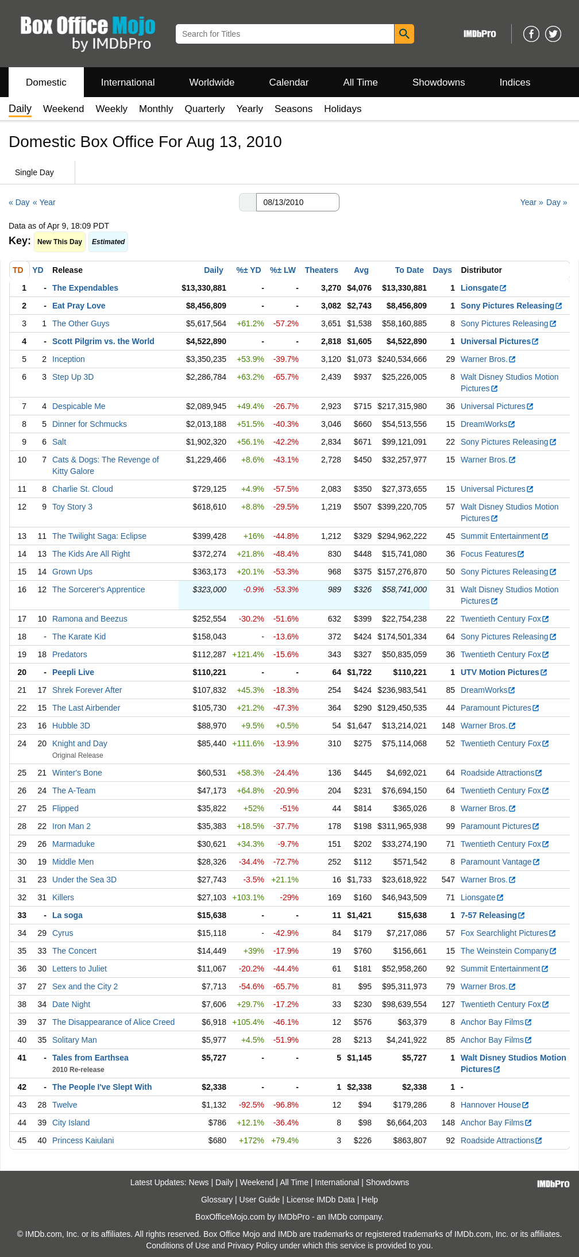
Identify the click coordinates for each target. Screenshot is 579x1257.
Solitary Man (74, 1039)
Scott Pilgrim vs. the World (103, 341)
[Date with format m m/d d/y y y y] (297, 202)
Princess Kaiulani (83, 1140)
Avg (361, 270)
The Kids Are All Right (91, 553)
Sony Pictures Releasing (512, 305)
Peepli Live (73, 672)
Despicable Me (79, 406)
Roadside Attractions (502, 772)
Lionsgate (484, 287)
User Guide (260, 1199)
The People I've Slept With (102, 1087)
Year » (531, 202)
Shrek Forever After (87, 690)
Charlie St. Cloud (82, 488)
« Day (19, 202)
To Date (409, 270)
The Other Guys (81, 323)
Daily (213, 270)
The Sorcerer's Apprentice (98, 589)
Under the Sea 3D (84, 879)
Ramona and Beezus (90, 618)
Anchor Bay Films (496, 1022)
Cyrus (63, 933)
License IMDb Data (321, 1199)
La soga (67, 915)
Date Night (71, 1004)
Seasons (293, 108)
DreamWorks (488, 424)
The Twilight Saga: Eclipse (99, 536)
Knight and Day (79, 743)
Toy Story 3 (72, 506)
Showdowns (438, 82)
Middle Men (73, 861)
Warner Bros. (488, 359)
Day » (557, 202)
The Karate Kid (79, 636)
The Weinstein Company (509, 950)
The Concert (74, 950)
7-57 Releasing (493, 915)
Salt (59, 441)
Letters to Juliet (79, 968)
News (199, 1182)
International (128, 82)
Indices (515, 82)
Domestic (46, 82)
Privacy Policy (252, 1245)
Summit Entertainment (505, 536)
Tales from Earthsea (90, 1057)
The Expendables (85, 287)
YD (37, 270)
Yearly (249, 108)
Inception (68, 359)
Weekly (112, 108)
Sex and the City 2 (85, 986)
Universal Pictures (500, 341)
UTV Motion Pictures (504, 672)
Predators (69, 654)
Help (369, 1199)
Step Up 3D (73, 376)
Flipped (65, 808)
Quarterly (205, 108)
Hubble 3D (71, 725)
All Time (360, 82)
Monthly (156, 108)
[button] (247, 202)
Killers (63, 897)
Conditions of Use (178, 1245)
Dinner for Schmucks (89, 424)
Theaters (321, 270)
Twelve (65, 1104)
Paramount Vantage (501, 861)
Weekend (63, 108)
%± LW (283, 270)
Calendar (289, 82)
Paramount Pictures (500, 707)
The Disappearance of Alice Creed (113, 1022)
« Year (44, 202)
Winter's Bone (77, 772)
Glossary (217, 1199)
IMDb (337, 1216)
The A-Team (73, 790)
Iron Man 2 (71, 826)
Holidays (342, 108)
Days (442, 270)
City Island (71, 1122)
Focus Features (493, 553)
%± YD (248, 270)
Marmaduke (73, 844)
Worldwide (211, 82)
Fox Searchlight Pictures (509, 933)
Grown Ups (72, 571)
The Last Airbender (86, 707)
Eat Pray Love (79, 305)
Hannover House (495, 1104)
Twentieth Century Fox (505, 618)
